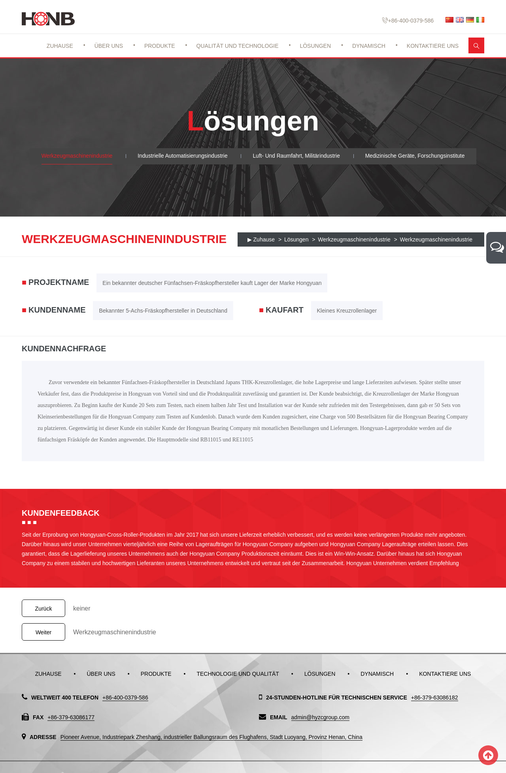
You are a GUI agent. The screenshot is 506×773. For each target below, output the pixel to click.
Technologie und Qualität (237, 674)
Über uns (108, 46)
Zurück (43, 608)
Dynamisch (368, 46)
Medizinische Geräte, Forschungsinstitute (417, 156)
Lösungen (315, 46)
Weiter (43, 632)
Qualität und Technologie (237, 46)
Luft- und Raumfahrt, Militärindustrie (297, 156)
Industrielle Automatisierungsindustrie (181, 156)
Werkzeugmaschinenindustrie (74, 156)
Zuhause (60, 46)
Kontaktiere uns (433, 46)
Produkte (159, 46)
